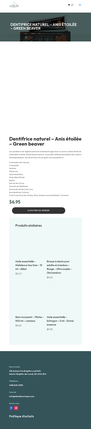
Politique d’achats (21, 416)
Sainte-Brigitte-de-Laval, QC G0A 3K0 (27, 374)
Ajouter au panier (39, 210)
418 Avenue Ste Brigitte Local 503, (25, 371)
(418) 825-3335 (16, 385)
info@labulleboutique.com (21, 396)
